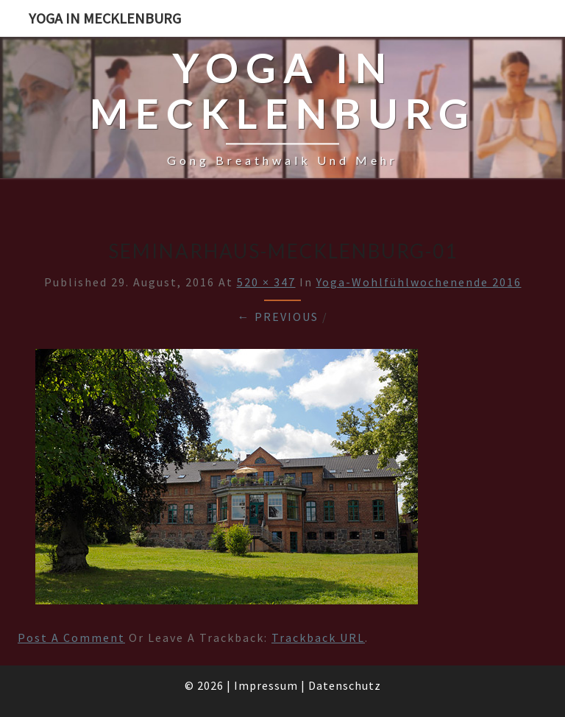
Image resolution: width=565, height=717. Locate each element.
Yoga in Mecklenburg (105, 18)
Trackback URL (318, 637)
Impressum (266, 685)
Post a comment (71, 637)
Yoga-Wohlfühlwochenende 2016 (419, 282)
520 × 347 (266, 282)
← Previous (278, 316)
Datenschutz (344, 685)
